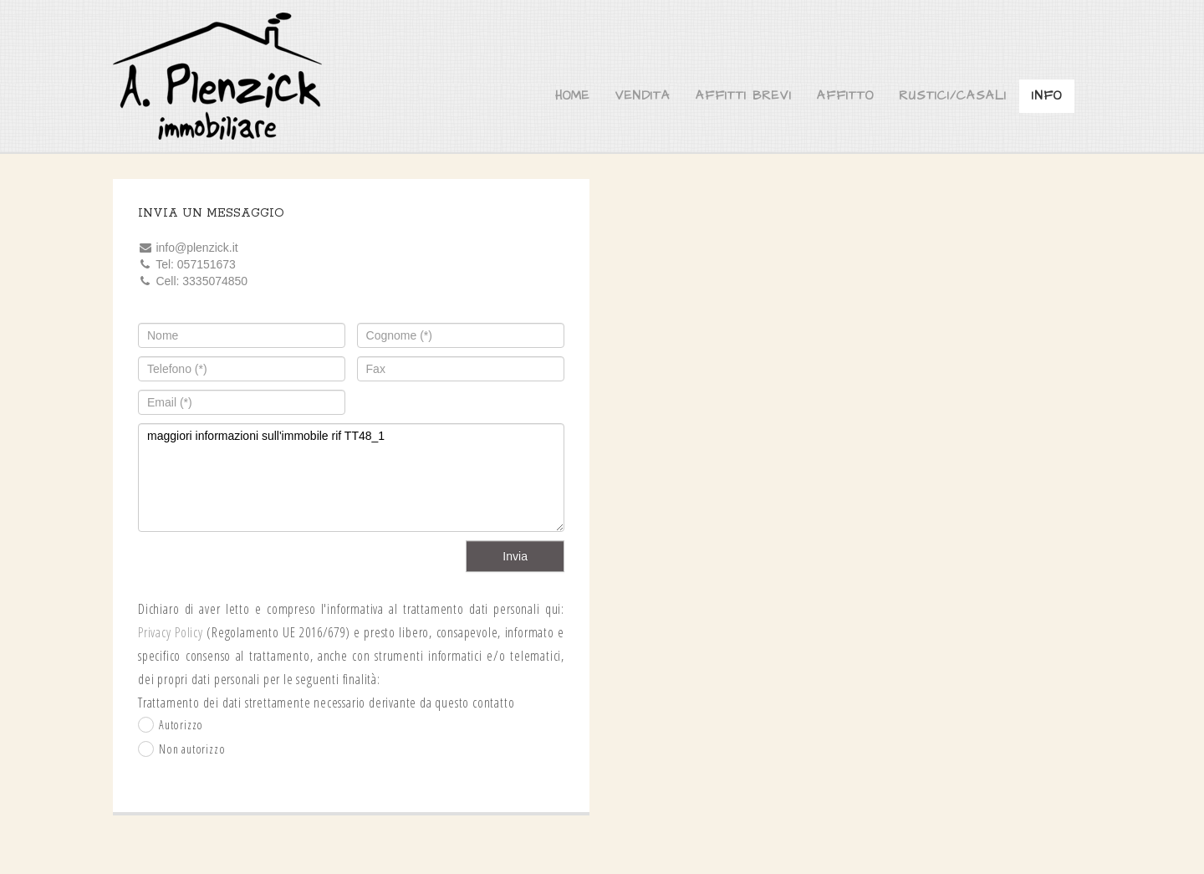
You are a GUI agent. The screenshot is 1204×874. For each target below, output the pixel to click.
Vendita (643, 96)
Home (572, 96)
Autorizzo (181, 725)
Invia (515, 556)
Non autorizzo (192, 749)
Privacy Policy (170, 632)
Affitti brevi (744, 96)
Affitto (845, 96)
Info (1047, 96)
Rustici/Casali (953, 96)
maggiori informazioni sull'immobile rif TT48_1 (351, 477)
